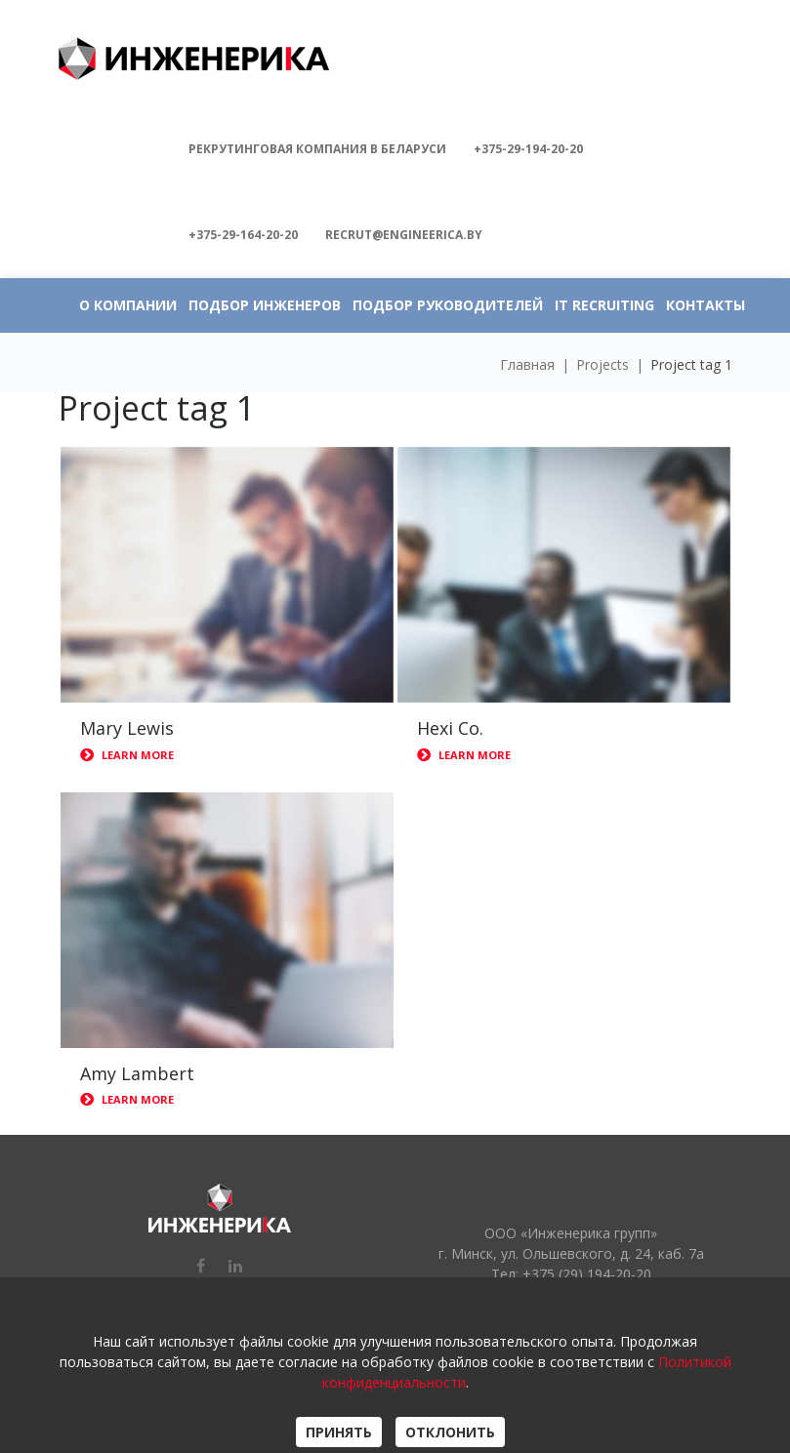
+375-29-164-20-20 (243, 234)
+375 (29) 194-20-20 (586, 1274)
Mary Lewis (127, 728)
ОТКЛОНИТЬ (450, 1432)
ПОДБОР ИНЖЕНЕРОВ (264, 305)
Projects (602, 364)
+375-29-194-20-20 (528, 149)
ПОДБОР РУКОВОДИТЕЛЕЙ (448, 305)
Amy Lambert (137, 1073)
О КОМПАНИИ (128, 305)
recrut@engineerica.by (403, 234)
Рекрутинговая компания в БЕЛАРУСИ (317, 149)
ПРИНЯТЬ (339, 1432)
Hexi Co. (450, 728)
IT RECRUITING (604, 305)
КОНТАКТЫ (705, 305)
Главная (527, 364)
